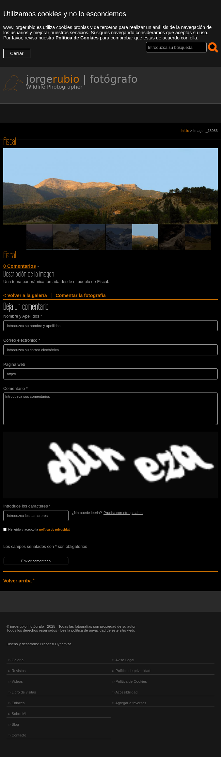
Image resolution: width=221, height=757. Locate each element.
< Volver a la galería (25, 295)
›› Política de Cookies (129, 681)
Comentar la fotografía (80, 295)
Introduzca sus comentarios (110, 409)
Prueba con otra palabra (123, 513)
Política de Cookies (77, 37)
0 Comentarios (19, 266)
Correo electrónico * (21, 340)
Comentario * (15, 388)
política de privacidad (55, 529)
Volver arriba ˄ (18, 580)
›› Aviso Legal (123, 660)
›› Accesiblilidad (125, 692)
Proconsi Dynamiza (55, 644)
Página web (14, 364)
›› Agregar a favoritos (129, 703)
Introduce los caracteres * (27, 506)
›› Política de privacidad (131, 671)
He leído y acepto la (53, 530)
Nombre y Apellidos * (22, 316)
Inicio (185, 131)
